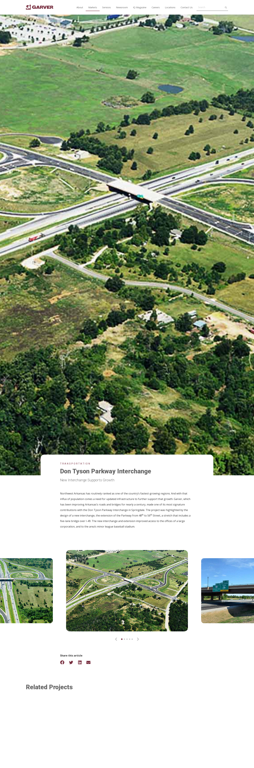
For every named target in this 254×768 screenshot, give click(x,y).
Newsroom (122, 7)
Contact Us (187, 7)
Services (106, 7)
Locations (170, 7)
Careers (156, 7)
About (79, 7)
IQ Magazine (139, 7)
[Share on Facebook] (64, 662)
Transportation (75, 463)
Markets (92, 7)
